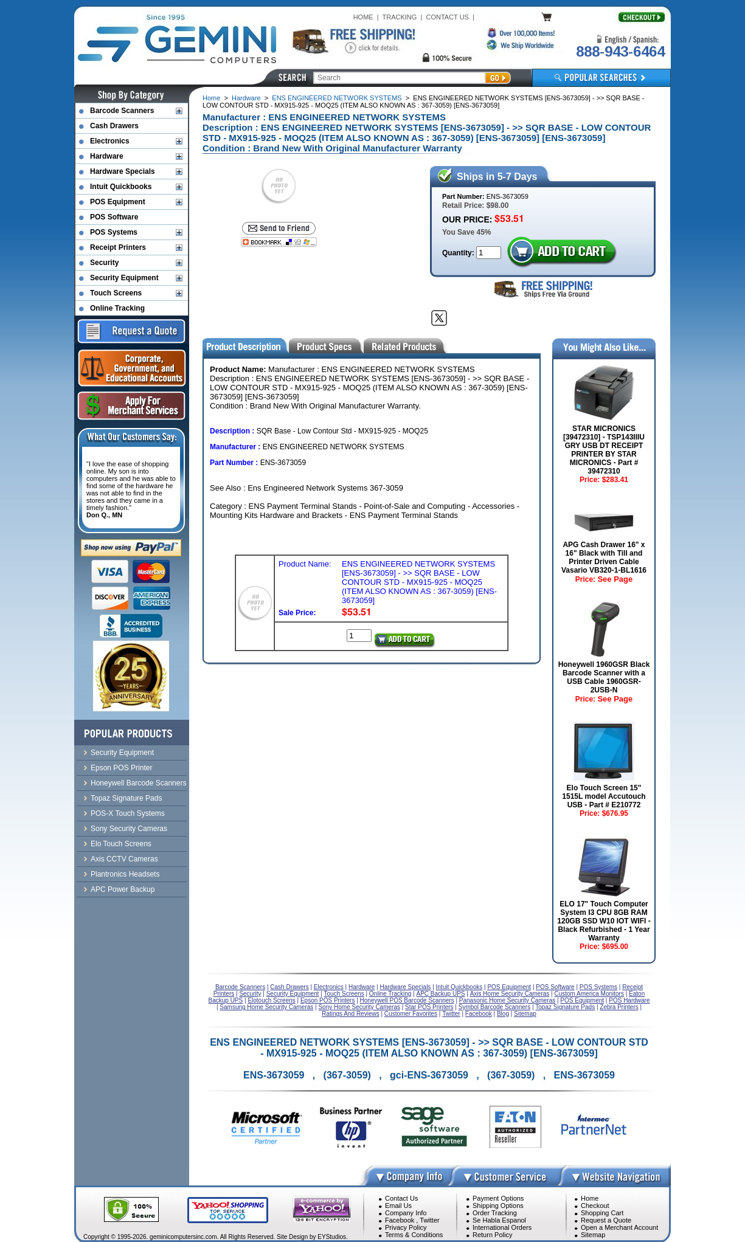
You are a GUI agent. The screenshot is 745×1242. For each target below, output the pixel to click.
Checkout (595, 1205)
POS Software (114, 217)
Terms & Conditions (414, 1234)
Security (104, 262)
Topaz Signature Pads (126, 798)
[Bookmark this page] (279, 242)
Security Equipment (124, 278)
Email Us (398, 1205)
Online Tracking (117, 308)
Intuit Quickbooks (120, 186)
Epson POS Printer (121, 768)
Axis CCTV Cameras (124, 859)
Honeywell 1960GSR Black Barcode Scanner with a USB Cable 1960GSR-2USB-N (604, 677)
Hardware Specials (122, 171)
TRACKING (400, 17)
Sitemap (593, 1234)
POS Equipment (117, 202)
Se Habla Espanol (499, 1220)
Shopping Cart (602, 1212)
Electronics (110, 141)
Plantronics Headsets (125, 874)
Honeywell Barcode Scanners (138, 783)
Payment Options (498, 1198)
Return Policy (492, 1234)
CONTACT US (447, 17)
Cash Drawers (114, 126)
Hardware (246, 98)
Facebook (399, 1220)
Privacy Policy (405, 1227)
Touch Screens (116, 293)
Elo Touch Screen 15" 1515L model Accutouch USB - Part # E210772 (603, 796)
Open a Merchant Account (619, 1227)
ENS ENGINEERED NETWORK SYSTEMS (336, 98)
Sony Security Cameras (129, 828)
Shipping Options (498, 1205)
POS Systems (113, 232)
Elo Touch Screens (121, 844)
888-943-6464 (620, 51)
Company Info (405, 1212)
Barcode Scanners (122, 110)
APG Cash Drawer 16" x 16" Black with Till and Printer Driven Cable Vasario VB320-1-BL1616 (603, 557)
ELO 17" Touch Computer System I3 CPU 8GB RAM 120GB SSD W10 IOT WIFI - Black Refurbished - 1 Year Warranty (603, 921)
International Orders (502, 1227)
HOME (363, 17)
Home (211, 98)
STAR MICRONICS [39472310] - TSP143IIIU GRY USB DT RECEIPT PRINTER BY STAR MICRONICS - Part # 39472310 (604, 449)
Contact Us (401, 1198)
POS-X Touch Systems (128, 813)
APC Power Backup (122, 889)
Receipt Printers (118, 247)
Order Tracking (495, 1212)
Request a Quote (606, 1220)
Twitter (429, 1220)
